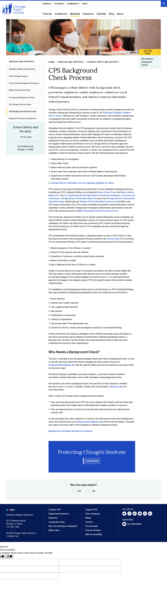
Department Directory (59, 514)
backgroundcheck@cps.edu (62, 365)
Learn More (92, 461)
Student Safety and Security (22, 69)
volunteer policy (116, 386)
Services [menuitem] (75, 13)
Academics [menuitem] (61, 13)
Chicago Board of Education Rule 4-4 (78, 198)
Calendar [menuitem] (101, 13)
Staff (85, 4)
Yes (79, 491)
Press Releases (92, 514)
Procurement (91, 526)
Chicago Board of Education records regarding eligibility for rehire (82, 183)
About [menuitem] (120, 13)
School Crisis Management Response (24, 83)
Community (73, 4)
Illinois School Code (106, 192)
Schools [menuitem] (47, 13)
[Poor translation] (9, 556)
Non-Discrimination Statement (63, 526)
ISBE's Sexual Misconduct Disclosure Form (97, 211)
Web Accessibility (93, 534)
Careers (89, 522)
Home (51, 62)
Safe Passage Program (18, 76)
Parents (47, 4)
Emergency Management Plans (22, 97)
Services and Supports (70, 62)
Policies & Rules (93, 530)
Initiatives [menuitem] (88, 13)
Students (59, 4)
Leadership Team (57, 522)
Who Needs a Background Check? (147, 62)
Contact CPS (55, 509)
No (93, 491)
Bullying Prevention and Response (23, 118)
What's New (54, 530)
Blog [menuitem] (111, 13)
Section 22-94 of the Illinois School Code (99, 201)
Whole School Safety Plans (25, 90)
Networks (53, 518)
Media (88, 518)
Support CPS (91, 509)
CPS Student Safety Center (20, 104)
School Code (113, 239)
